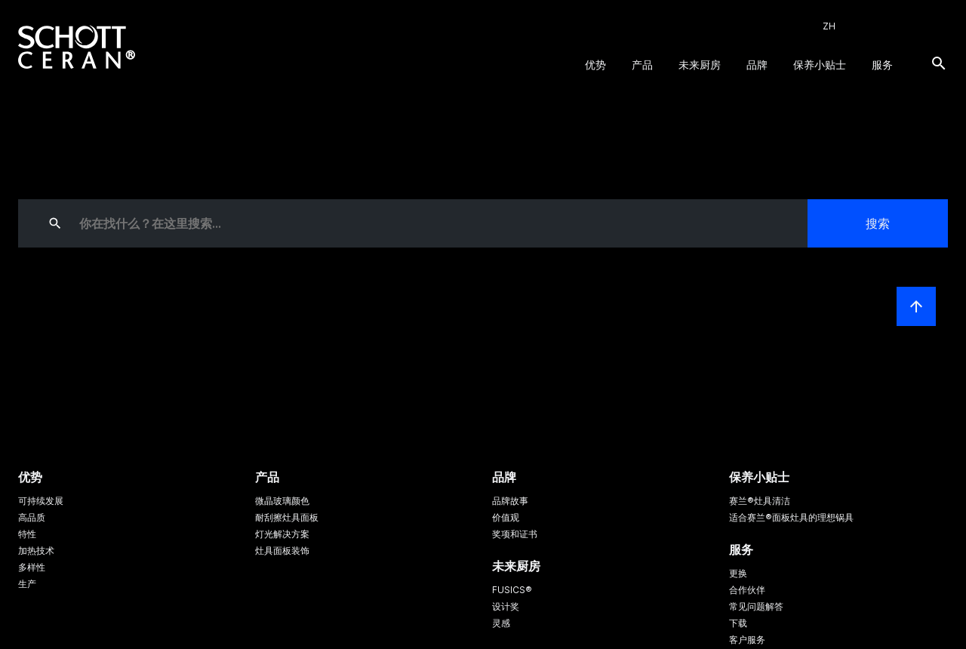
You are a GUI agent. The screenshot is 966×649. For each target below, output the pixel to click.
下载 (738, 623)
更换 (738, 573)
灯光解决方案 (282, 534)
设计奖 (505, 606)
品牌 (757, 64)
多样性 (31, 567)
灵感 (501, 623)
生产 (27, 583)
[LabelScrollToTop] (916, 306)
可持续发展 (40, 500)
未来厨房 (699, 64)
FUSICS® (512, 589)
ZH (829, 26)
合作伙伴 (747, 589)
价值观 (505, 517)
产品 (642, 64)
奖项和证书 (514, 534)
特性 (27, 534)
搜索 (878, 223)
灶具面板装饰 (282, 550)
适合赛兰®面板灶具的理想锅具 (791, 517)
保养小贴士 (819, 64)
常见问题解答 (756, 606)
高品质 (31, 517)
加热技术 (36, 550)
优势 (595, 64)
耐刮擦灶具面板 (286, 517)
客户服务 (747, 639)
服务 (882, 64)
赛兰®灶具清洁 (759, 500)
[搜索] (939, 63)
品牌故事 (510, 500)
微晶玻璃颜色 (282, 500)
